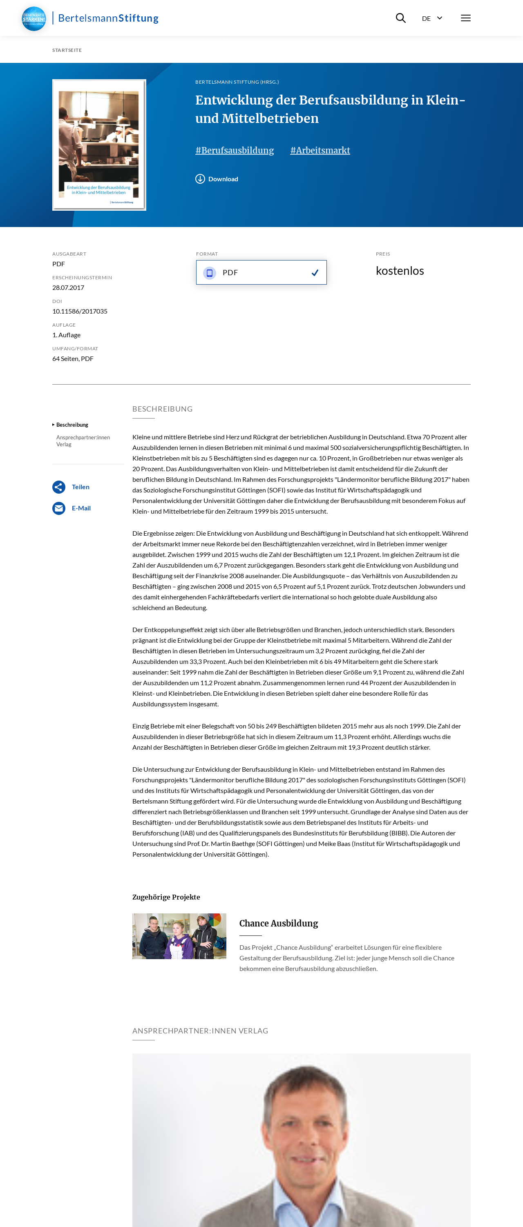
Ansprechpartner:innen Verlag (83, 440)
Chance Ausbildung (278, 923)
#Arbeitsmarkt (320, 150)
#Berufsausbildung (234, 150)
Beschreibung (72, 424)
